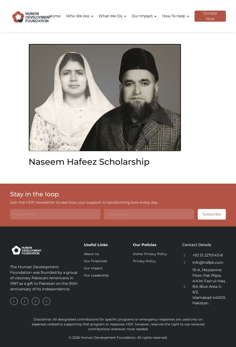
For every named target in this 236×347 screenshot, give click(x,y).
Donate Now (206, 16)
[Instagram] (36, 301)
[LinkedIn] (25, 301)
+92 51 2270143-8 (207, 255)
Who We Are (79, 16)
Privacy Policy (144, 261)
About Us (91, 254)
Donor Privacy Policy (150, 254)
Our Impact (144, 16)
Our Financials (95, 261)
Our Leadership (96, 275)
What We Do (112, 16)
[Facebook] (14, 301)
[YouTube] (46, 301)
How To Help (175, 16)
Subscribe (209, 214)
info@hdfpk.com (207, 262)
